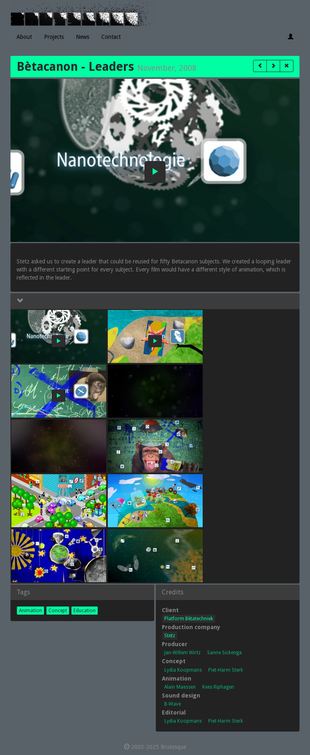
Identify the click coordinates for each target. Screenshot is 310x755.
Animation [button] (30, 610)
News (82, 37)
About (24, 37)
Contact (111, 37)
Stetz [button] (169, 635)
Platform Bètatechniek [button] (188, 618)
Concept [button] (57, 610)
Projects (54, 37)
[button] (260, 66)
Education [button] (84, 610)
